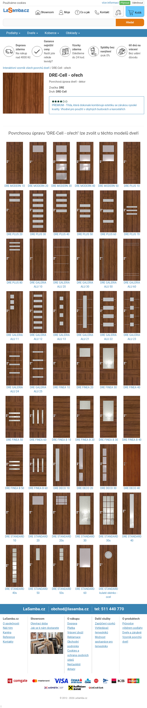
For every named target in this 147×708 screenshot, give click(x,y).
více (110, 2)
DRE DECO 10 (61, 488)
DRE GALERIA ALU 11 (15, 337)
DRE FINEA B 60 (38, 488)
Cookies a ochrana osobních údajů (78, 655)
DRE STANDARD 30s (108, 538)
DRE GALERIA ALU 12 (38, 337)
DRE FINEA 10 (61, 387)
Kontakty (8, 641)
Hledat (130, 22)
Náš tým (8, 627)
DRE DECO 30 (108, 488)
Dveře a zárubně (131, 632)
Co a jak (82, 12)
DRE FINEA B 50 (14, 488)
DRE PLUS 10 (132, 185)
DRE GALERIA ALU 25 (38, 389)
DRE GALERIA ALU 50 (108, 284)
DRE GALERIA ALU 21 (85, 337)
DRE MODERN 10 (14, 185)
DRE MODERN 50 (108, 185)
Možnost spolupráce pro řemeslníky (104, 642)
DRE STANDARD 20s (61, 538)
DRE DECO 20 (85, 488)
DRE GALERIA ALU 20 (61, 284)
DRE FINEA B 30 (108, 439)
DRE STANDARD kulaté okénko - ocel (108, 592)
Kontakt (102, 12)
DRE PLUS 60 (108, 234)
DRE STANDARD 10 (14, 538)
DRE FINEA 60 (38, 439)
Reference (9, 637)
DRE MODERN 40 (85, 185)
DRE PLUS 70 (132, 234)
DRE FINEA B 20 (84, 439)
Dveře (32, 33)
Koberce (52, 33)
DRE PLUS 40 (61, 234)
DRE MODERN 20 (38, 185)
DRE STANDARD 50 (38, 590)
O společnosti (11, 623)
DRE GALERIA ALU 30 (85, 284)
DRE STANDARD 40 (131, 538)
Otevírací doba (39, 623)
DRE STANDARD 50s (61, 590)
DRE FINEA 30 (108, 387)
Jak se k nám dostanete (45, 627)
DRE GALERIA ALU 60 (132, 284)
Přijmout (125, 3)
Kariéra (7, 632)
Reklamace (74, 637)
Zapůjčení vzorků (105, 623)
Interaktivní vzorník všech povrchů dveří (26, 67)
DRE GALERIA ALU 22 (108, 337)
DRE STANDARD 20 (38, 538)
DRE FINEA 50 (14, 439)
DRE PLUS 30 (38, 234)
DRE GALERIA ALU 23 (132, 337)
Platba (71, 627)
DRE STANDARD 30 (85, 538)
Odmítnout (137, 3)
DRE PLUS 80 (14, 282)
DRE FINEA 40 (131, 387)
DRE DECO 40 (132, 488)
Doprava (72, 623)
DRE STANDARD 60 (85, 590)
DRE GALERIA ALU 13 (61, 337)
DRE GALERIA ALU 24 (15, 389)
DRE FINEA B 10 (61, 439)
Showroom (45, 12)
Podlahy (13, 33)
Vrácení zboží (75, 632)
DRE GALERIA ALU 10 (38, 284)
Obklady (73, 33)
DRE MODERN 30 (61, 185)
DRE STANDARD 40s (14, 590)
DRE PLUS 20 (14, 234)
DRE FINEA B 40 (131, 439)
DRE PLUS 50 (85, 234)
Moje (64, 12)
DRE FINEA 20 (85, 387)
